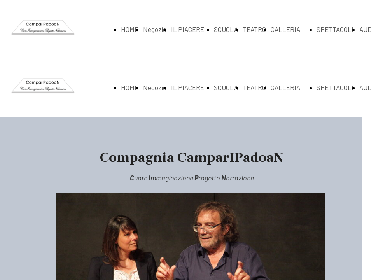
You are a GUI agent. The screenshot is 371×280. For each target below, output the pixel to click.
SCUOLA (226, 29)
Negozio (154, 29)
